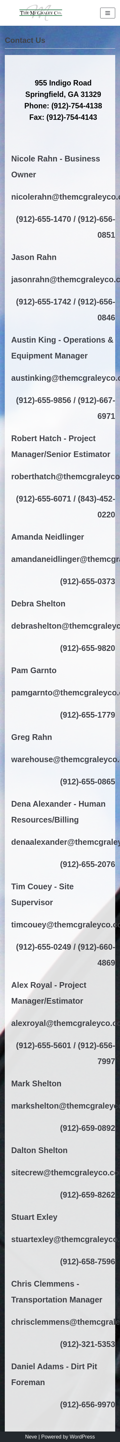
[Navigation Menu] (107, 13)
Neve (31, 1436)
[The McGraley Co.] (40, 12)
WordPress (82, 1436)
